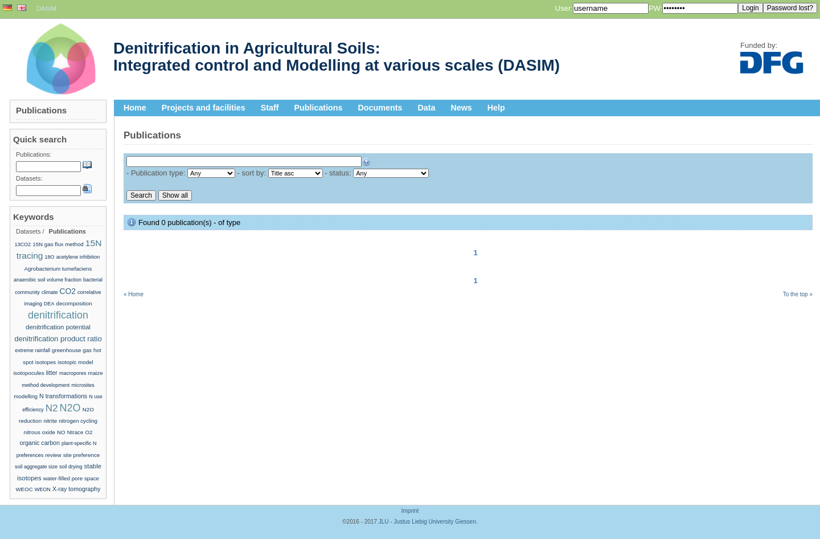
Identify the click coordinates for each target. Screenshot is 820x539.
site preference (81, 455)
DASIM (46, 8)
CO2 (68, 291)
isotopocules (28, 373)
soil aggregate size (36, 466)
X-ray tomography (76, 488)
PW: (655, 8)
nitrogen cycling (78, 421)
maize (95, 373)
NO (61, 432)
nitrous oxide (39, 432)
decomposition (74, 303)
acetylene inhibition (78, 257)
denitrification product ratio (58, 338)
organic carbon (39, 442)
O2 (88, 432)
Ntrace (75, 432)
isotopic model (75, 362)
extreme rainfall (32, 350)
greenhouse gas (72, 350)
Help (496, 107)
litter (52, 372)
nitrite (50, 421)
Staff (270, 107)
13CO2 (23, 244)
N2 (52, 408)
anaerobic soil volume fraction (47, 280)
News (461, 107)
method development (45, 385)
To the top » (798, 294)
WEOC (23, 489)
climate (50, 292)
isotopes (45, 362)
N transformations (63, 396)
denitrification (58, 315)
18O (50, 257)
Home (135, 107)
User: (564, 8)
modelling (26, 396)
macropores (73, 373)
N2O (70, 408)
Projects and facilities (203, 107)
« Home (134, 294)
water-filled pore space (71, 478)
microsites (83, 385)
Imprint (410, 511)
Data (426, 107)
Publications (318, 107)
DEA (49, 304)
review (53, 455)
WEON (43, 489)
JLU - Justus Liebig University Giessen (427, 521)
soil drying (71, 466)
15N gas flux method (58, 244)
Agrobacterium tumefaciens (58, 269)
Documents (380, 107)
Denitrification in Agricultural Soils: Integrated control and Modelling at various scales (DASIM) (336, 57)
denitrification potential (58, 327)
